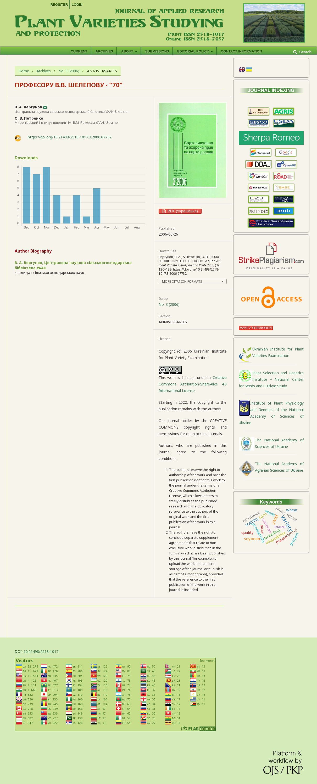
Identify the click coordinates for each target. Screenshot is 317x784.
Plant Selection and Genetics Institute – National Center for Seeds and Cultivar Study (271, 379)
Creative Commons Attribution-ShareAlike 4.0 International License (193, 384)
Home (24, 71)
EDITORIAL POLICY (193, 51)
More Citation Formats (182, 281)
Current (79, 51)
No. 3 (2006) (68, 71)
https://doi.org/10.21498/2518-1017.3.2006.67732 (70, 136)
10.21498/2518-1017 (41, 651)
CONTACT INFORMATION (241, 51)
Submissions (157, 51)
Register (59, 5)
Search (305, 52)
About (127, 51)
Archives (104, 51)
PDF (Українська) (182, 211)
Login (77, 5)
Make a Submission (256, 328)
